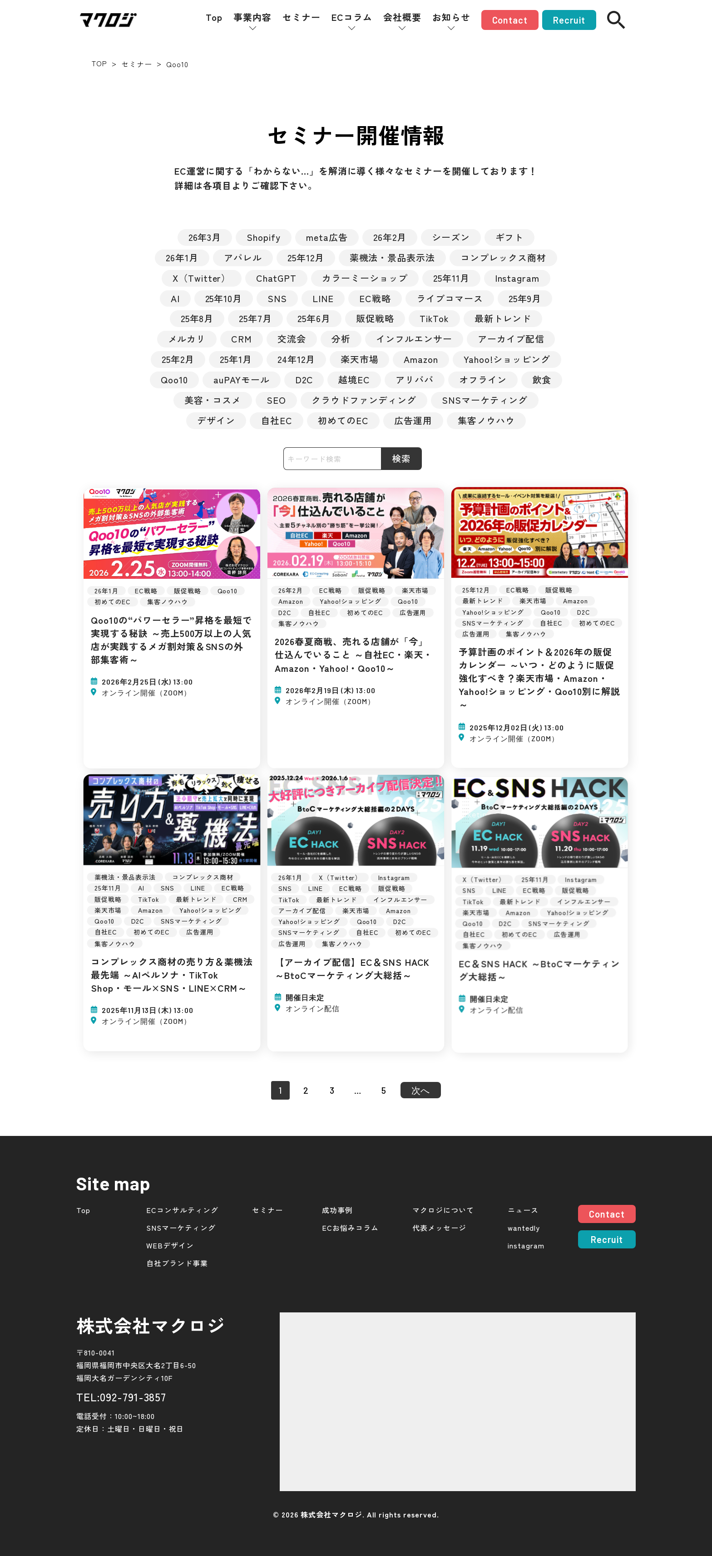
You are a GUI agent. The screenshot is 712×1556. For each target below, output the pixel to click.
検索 (401, 458)
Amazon (421, 359)
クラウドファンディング (364, 399)
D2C (304, 379)
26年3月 (205, 237)
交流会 (291, 338)
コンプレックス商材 (503, 257)
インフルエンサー (414, 338)
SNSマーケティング (485, 399)
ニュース (523, 1210)
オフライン (483, 379)
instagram (526, 1245)
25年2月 (178, 359)
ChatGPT (276, 277)
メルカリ (187, 338)
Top (214, 17)
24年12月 (296, 359)
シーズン (451, 237)
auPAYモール (241, 379)
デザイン (216, 420)
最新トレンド (503, 318)
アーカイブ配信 (511, 338)
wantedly (524, 1228)
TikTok (434, 318)
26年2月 (389, 237)
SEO (276, 399)
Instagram (517, 277)
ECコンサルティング (182, 1210)
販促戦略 (375, 318)
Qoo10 (174, 379)
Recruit (569, 20)
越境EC (354, 379)
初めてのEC (343, 420)
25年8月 (197, 318)
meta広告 (327, 237)
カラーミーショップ (365, 277)
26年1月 (182, 257)
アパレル (243, 257)
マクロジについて (443, 1210)
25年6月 (314, 318)
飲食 (541, 379)
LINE (323, 298)
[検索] (616, 20)
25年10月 (223, 298)
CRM (241, 338)
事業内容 (252, 17)
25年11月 (451, 277)
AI (175, 298)
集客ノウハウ (486, 420)
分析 (341, 338)
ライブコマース (449, 298)
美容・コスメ (213, 399)
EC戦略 (375, 298)
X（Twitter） (202, 277)
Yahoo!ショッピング (507, 359)
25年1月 (236, 359)
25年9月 (525, 298)
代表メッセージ (439, 1228)
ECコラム (351, 17)
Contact (510, 20)
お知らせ (451, 17)
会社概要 (402, 17)
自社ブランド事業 (177, 1263)
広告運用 (413, 420)
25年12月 (305, 257)
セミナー (301, 17)
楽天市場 (360, 359)
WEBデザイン (170, 1245)
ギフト (509, 237)
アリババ (415, 379)
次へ (420, 1090)
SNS (277, 298)
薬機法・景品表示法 (392, 257)
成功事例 (337, 1210)
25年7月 (255, 318)
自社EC (276, 420)
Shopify (264, 237)
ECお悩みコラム (350, 1228)
